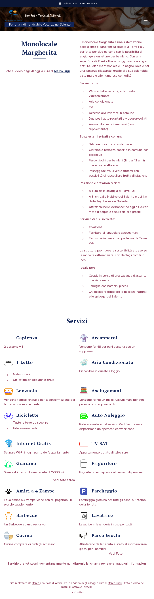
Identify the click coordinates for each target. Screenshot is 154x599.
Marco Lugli (62, 71)
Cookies (79, 592)
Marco (36, 583)
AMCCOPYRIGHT (82, 586)
